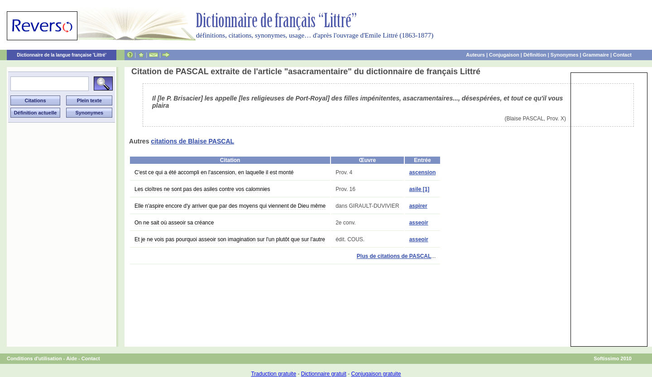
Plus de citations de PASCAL (394, 256)
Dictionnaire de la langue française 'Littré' (61, 54)
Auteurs (475, 54)
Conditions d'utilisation (34, 358)
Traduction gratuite (273, 374)
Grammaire (596, 54)
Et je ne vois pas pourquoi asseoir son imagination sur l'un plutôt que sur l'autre (229, 239)
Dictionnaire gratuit (323, 374)
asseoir (418, 223)
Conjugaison (504, 54)
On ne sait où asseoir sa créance (174, 223)
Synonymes (565, 54)
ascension (422, 172)
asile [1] (419, 189)
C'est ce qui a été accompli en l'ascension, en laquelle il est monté (213, 172)
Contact (622, 54)
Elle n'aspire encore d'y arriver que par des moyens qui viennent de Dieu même (230, 206)
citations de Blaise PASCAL (192, 141)
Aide (71, 358)
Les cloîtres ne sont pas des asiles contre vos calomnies (202, 189)
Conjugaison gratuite (376, 374)
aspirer (418, 206)
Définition (535, 54)
